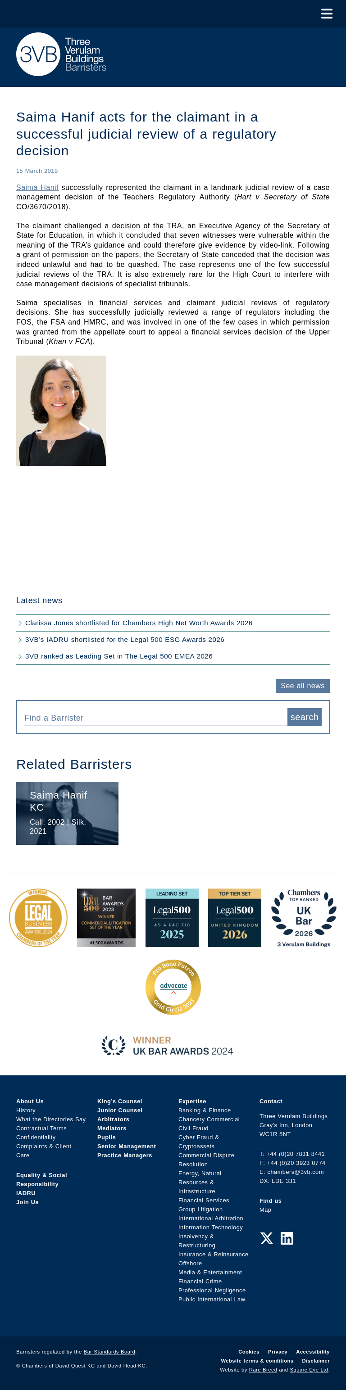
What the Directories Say (51, 1119)
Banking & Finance (204, 1110)
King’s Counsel (119, 1101)
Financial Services (203, 1200)
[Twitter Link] (267, 1239)
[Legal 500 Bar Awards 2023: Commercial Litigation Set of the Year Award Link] (106, 942)
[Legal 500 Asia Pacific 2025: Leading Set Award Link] (172, 942)
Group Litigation (200, 1209)
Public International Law (211, 1299)
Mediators (112, 1128)
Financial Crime (200, 1281)
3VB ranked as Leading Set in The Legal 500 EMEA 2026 (119, 656)
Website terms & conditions (257, 1360)
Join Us (27, 1202)
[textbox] (152, 718)
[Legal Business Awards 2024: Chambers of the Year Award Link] (38, 942)
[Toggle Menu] (326, 13)
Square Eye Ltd (309, 1369)
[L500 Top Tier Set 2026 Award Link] (234, 942)
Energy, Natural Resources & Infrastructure (200, 1182)
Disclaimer (316, 1360)
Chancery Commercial (209, 1119)
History (26, 1110)
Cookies (249, 1351)
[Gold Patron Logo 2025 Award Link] (173, 1011)
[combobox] (155, 717)
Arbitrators (113, 1119)
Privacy (277, 1351)
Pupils (106, 1137)
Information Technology (210, 1227)
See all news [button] (302, 686)
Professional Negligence (212, 1290)
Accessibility (313, 1351)
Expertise (192, 1101)
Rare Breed (263, 1369)
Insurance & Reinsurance (213, 1254)
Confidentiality (36, 1137)
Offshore (190, 1263)
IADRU (26, 1193)
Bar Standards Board (110, 1351)
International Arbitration (210, 1218)
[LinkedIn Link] (287, 1239)
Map (265, 1209)
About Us (30, 1101)
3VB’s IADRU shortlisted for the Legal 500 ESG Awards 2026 (124, 639)
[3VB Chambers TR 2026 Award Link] (304, 942)
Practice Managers (124, 1155)
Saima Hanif (37, 187)
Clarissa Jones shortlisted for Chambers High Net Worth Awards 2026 (139, 623)
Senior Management (126, 1146)
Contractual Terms (41, 1128)
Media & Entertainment (210, 1272)
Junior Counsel (119, 1110)
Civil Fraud (193, 1128)
